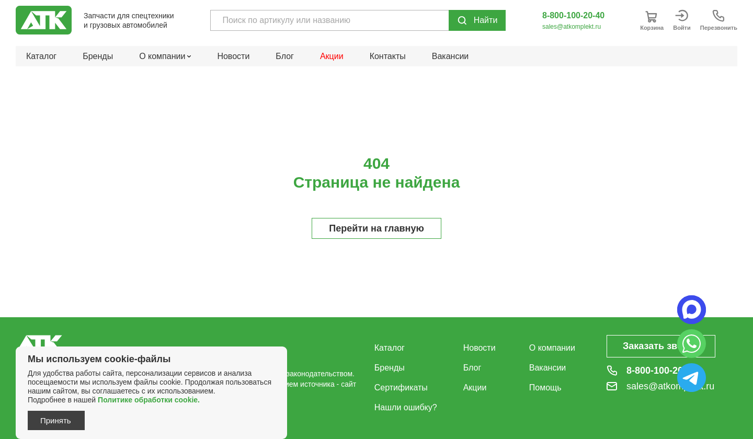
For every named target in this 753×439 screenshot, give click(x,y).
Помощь (545, 387)
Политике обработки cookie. (149, 400)
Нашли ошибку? (405, 407)
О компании (552, 347)
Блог (285, 56)
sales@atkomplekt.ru (571, 26)
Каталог (41, 56)
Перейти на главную (376, 228)
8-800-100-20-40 (573, 15)
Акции (332, 56)
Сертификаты (401, 387)
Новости (233, 56)
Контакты (388, 56)
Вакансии (450, 56)
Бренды (98, 56)
